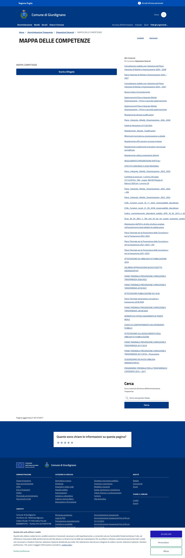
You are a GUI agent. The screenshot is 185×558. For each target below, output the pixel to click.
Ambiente (59, 483)
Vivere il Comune (56, 24)
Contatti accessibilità (63, 524)
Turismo (97, 495)
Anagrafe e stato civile (64, 486)
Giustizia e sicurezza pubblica (106, 480)
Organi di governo (23, 480)
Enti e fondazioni (23, 489)
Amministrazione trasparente (106, 515)
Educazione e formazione (65, 501)
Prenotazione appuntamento (67, 521)
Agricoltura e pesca (63, 480)
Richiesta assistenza (63, 515)
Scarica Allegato (67, 71)
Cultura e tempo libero (64, 498)
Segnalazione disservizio (65, 527)
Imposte (138, 24)
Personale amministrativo (27, 495)
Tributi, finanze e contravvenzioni (107, 492)
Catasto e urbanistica (64, 495)
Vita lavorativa (100, 498)
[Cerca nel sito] (163, 14)
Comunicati (137, 483)
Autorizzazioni (61, 492)
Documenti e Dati (23, 498)
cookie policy (67, 544)
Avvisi (135, 486)
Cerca (146, 405)
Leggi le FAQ (60, 518)
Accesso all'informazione (122, 24)
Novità (37, 24)
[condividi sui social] (138, 38)
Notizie (136, 480)
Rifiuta (166, 551)
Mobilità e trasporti (102, 486)
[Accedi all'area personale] (150, 3)
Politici (19, 492)
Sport (146, 24)
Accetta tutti (166, 534)
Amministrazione (24, 24)
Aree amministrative (24, 483)
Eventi (135, 503)
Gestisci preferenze (24, 551)
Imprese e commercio (103, 483)
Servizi (45, 24)
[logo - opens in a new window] (7, 553)
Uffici (18, 486)
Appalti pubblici (61, 489)
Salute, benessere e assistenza (107, 489)
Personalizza (166, 542)
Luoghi (136, 500)
